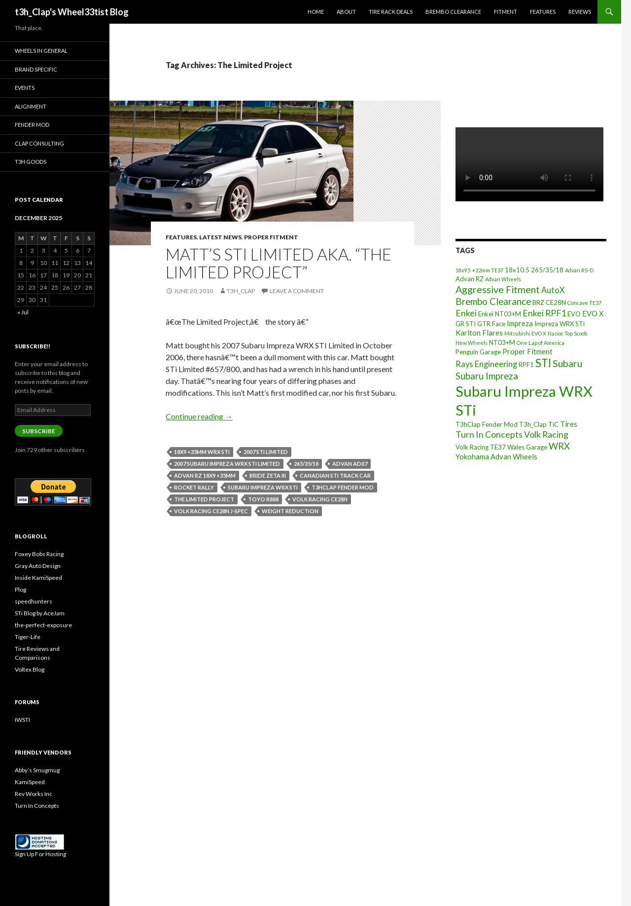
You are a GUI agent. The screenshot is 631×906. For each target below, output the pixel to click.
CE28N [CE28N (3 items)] (556, 302)
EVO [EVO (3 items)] (574, 314)
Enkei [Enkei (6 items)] (466, 312)
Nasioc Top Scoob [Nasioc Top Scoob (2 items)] (567, 333)
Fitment (505, 11)
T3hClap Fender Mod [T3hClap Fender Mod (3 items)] (487, 424)
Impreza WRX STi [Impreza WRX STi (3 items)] (559, 324)
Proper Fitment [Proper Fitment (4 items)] (527, 351)
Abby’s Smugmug (37, 770)
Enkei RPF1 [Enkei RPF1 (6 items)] (544, 312)
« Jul (23, 312)
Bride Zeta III (267, 475)
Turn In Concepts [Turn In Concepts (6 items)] (489, 434)
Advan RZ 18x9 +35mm (205, 475)
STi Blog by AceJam (40, 613)
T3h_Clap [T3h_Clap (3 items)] (533, 424)
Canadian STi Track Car (335, 475)
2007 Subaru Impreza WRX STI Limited (227, 463)
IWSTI (22, 719)
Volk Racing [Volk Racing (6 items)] (546, 434)
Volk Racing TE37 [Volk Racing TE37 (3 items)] (481, 447)
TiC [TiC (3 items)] (553, 424)
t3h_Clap (241, 291)
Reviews (579, 11)
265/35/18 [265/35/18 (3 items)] (547, 270)
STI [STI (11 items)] (543, 363)
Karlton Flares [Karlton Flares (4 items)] (479, 332)
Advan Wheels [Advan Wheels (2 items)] (503, 279)
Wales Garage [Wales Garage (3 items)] (527, 447)
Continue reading (199, 416)
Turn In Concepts (37, 805)
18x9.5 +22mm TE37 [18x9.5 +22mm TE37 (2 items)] (479, 270)
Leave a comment (297, 291)
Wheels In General (41, 50)
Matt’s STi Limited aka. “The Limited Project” (278, 263)
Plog (20, 589)
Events (25, 87)
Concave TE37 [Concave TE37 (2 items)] (584, 303)
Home (316, 11)
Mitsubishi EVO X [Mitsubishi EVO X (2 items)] (525, 333)
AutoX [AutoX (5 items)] (553, 290)
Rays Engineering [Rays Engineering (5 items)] (486, 364)
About (346, 11)
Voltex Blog (29, 669)
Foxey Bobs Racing (39, 554)
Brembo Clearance (453, 11)
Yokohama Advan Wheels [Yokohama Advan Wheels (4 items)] (496, 456)
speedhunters (33, 601)
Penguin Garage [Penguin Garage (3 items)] (478, 352)
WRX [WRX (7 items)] (559, 446)
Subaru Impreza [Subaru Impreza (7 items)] (487, 376)
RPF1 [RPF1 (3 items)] (526, 365)
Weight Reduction (290, 511)
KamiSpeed (30, 782)
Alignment (30, 106)
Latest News (220, 237)
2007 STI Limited (266, 452)
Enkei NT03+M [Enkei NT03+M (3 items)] (499, 314)
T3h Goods (30, 161)
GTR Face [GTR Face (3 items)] (491, 324)
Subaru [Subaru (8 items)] (567, 363)
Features (543, 11)
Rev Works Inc (33, 793)
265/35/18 (306, 463)
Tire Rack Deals (391, 11)
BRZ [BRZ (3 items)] (538, 302)
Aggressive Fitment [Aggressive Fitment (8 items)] (498, 289)
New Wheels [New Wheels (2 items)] (472, 343)
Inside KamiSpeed (38, 577)
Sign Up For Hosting (40, 854)
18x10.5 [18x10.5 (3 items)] (517, 270)
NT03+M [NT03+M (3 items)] (502, 342)
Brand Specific (36, 69)
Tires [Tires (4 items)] (568, 423)
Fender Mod (32, 124)
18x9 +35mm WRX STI (202, 452)
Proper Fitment (271, 237)
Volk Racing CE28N (320, 499)
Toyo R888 (263, 499)
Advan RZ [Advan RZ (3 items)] (470, 279)
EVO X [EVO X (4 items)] (593, 313)
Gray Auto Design (38, 565)
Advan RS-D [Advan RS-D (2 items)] (579, 270)
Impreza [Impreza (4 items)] (520, 323)
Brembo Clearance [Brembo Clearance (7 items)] (493, 301)
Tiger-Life (27, 637)
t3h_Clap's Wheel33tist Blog (72, 11)
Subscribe (38, 431)
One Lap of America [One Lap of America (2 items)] (540, 343)
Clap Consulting (39, 143)
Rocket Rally (194, 487)
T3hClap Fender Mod (343, 487)
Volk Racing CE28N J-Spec (211, 511)
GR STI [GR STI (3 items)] (466, 324)
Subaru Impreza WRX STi (263, 487)
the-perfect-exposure (43, 625)
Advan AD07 (349, 463)
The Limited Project (204, 499)
